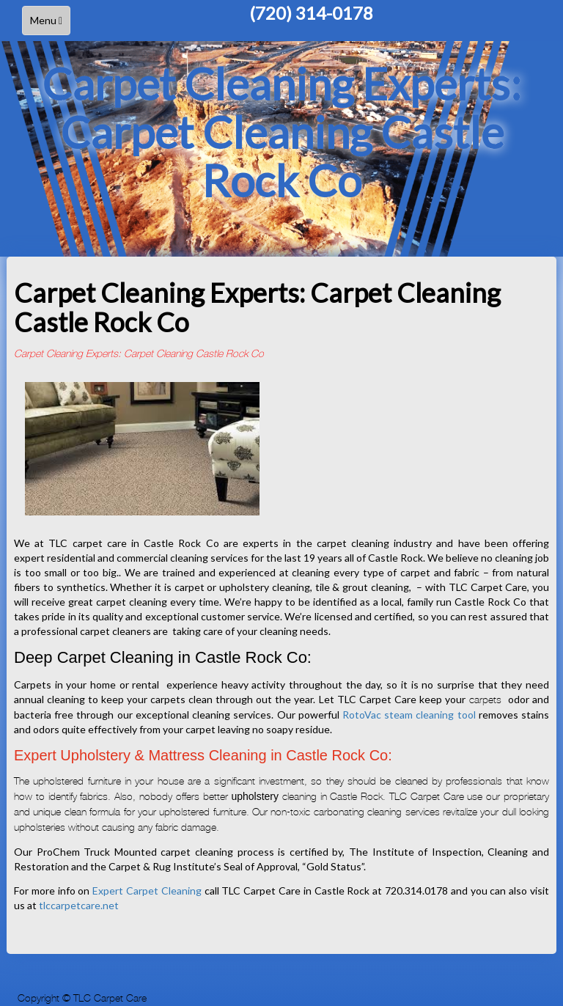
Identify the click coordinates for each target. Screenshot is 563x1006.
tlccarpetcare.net (79, 905)
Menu (49, 23)
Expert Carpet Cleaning (147, 890)
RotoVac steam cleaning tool (409, 714)
